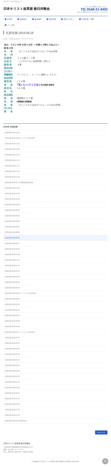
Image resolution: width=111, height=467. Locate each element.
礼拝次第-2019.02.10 (12, 388)
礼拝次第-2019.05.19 (12, 310)
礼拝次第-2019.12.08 (12, 149)
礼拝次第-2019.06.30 (12, 277)
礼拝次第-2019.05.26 (12, 304)
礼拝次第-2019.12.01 (12, 155)
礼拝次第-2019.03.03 (12, 371)
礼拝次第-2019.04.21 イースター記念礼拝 (20, 332)
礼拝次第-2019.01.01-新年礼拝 (16, 421)
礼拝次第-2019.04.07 (12, 343)
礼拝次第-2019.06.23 (12, 282)
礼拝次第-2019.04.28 (12, 326)
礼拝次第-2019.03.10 (12, 365)
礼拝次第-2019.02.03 (12, 393)
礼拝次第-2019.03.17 (12, 360)
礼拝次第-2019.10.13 (12, 193)
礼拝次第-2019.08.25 (12, 232)
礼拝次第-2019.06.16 (12, 288)
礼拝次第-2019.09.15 (12, 216)
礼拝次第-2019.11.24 (12, 160)
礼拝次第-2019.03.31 (12, 349)
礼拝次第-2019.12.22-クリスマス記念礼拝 (20, 138)
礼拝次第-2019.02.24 (12, 376)
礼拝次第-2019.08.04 (12, 249)
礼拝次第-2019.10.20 (12, 188)
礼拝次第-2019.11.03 (12, 177)
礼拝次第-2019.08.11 (12, 243)
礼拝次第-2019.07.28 (12, 254)
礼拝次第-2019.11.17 (12, 166)
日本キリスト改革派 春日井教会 (26, 8)
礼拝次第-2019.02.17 (12, 382)
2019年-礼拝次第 (10, 127)
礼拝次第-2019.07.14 (12, 265)
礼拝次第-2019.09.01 (12, 227)
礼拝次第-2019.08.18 (12, 238)
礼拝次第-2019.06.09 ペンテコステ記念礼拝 (20, 293)
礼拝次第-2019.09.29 (12, 205)
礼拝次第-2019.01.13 (12, 410)
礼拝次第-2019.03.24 (12, 354)
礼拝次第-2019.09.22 (12, 210)
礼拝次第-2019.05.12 (12, 315)
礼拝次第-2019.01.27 (12, 399)
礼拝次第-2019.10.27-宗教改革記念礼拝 (19, 182)
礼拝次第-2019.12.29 (12, 133)
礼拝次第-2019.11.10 (12, 171)
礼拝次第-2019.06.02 (12, 299)
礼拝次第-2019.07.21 (12, 260)
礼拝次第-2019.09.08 (12, 221)
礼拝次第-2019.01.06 (12, 415)
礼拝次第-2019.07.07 (12, 271)
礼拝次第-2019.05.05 (12, 321)
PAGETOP (101, 432)
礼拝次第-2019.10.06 (12, 199)
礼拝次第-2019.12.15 (12, 144)
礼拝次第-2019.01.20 (12, 404)
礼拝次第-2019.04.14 (12, 338)
